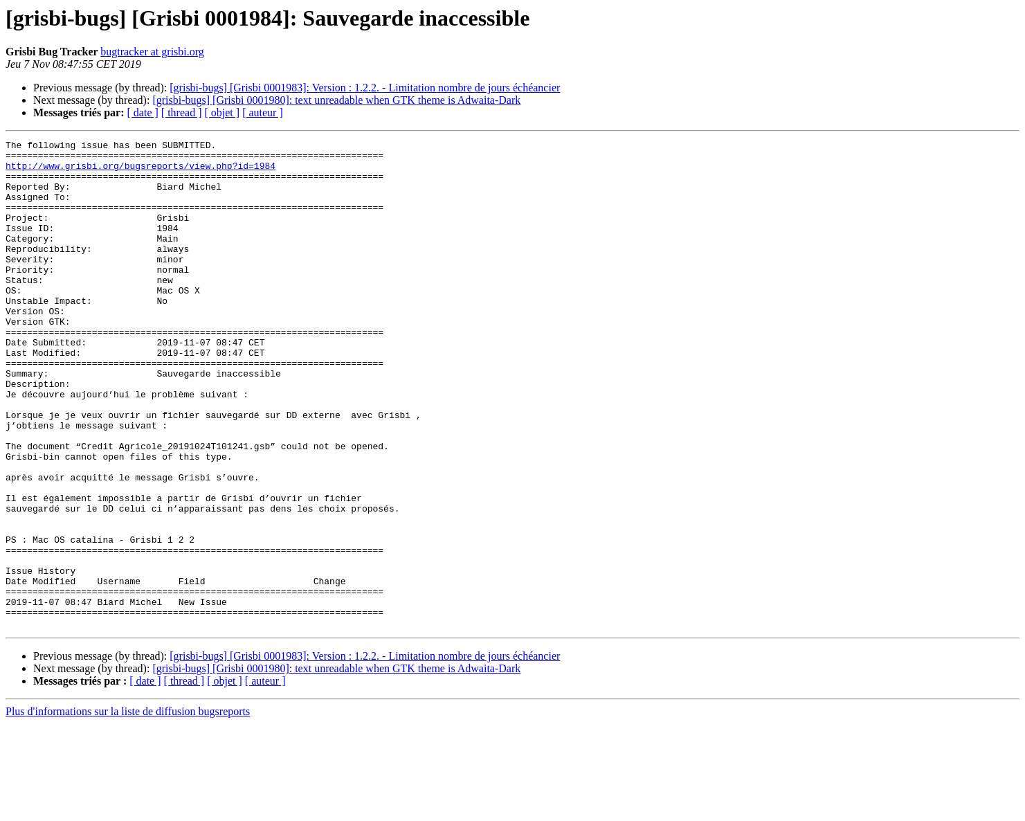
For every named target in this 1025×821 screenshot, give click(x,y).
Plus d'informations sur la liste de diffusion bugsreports (128, 809)
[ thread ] (181, 112)
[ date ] (142, 112)
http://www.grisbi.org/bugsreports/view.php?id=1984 (140, 171)
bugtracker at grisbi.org (151, 51)
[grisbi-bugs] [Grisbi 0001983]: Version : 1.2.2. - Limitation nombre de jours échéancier (365, 87)
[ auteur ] (262, 112)
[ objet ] (221, 112)
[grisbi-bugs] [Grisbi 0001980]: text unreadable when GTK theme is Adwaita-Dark (336, 100)
